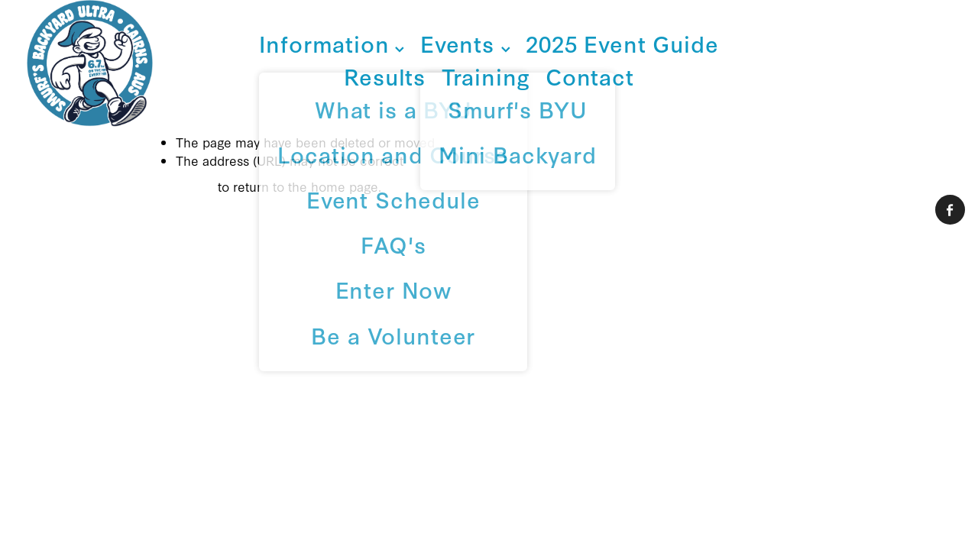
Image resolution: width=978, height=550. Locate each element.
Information (331, 43)
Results (385, 76)
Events (465, 43)
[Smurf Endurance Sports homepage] (119, 63)
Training (486, 76)
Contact (590, 76)
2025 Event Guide (622, 43)
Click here (183, 186)
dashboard (142, 327)
